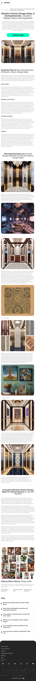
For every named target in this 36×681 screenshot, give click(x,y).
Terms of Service (5, 648)
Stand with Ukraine (18, 678)
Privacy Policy (4, 646)
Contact (3, 651)
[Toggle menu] (1, 2)
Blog (2, 657)
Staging (3, 655)
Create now (18, 35)
